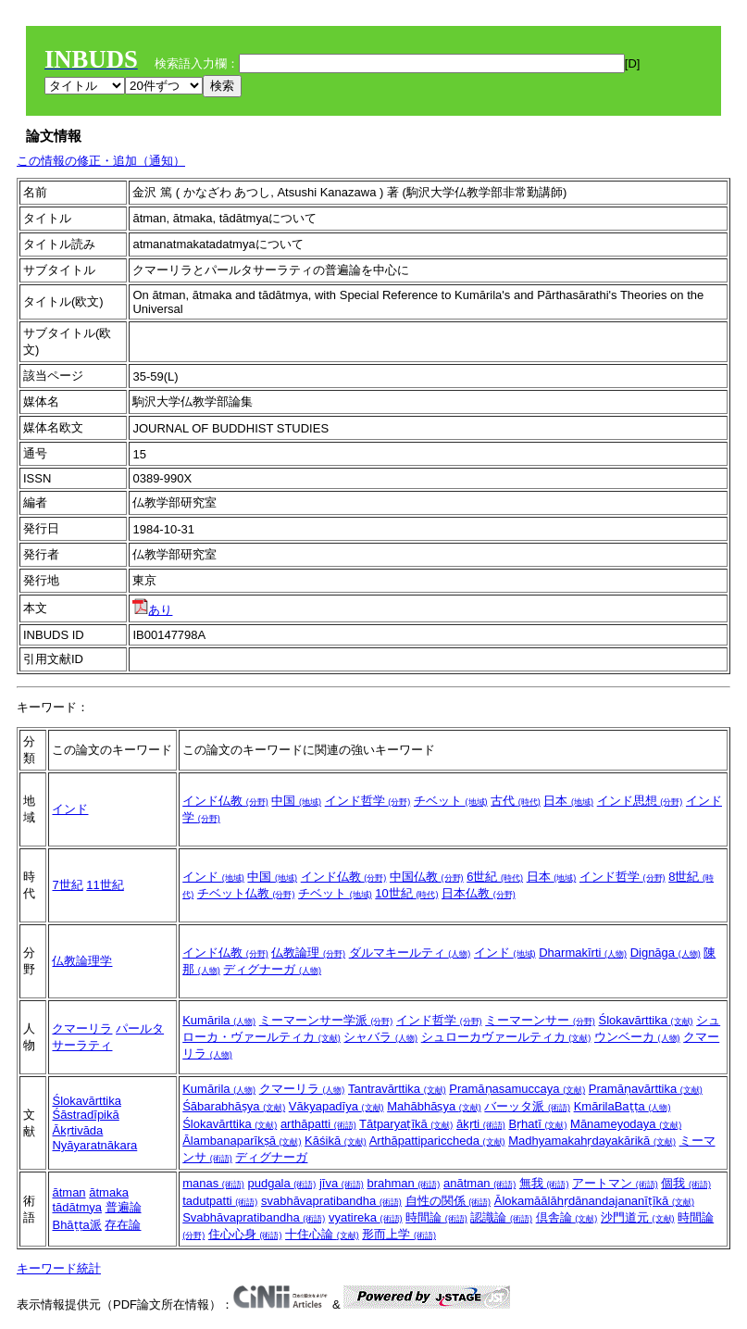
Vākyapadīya (336, 1106)
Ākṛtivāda (77, 1130)
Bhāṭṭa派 (76, 1225)
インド (70, 809)
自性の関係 (448, 1201)
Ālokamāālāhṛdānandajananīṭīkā (594, 1201)
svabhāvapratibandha (331, 1201)
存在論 (123, 1225)
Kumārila (218, 1020)
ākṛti (480, 1124)
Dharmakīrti (583, 952)
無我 (544, 1183)
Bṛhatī (537, 1124)
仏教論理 (308, 952)
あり (152, 610)
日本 (568, 801)
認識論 (501, 1217)
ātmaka (109, 1192)
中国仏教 (427, 877)
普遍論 (124, 1207)
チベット (451, 801)
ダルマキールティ (410, 952)
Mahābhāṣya (434, 1106)
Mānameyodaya (625, 1124)
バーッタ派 (527, 1106)
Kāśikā (336, 1140)
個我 (686, 1183)
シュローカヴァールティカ (506, 1037)
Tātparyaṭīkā (406, 1124)
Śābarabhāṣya (233, 1106)
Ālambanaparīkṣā (241, 1140)
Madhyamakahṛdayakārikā (592, 1140)
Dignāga (665, 952)
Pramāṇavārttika (646, 1089)
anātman (479, 1183)
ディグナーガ (272, 969)
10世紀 (406, 893)
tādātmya (76, 1207)
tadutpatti (219, 1201)
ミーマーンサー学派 (326, 1020)
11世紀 (104, 885)
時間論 (436, 1217)
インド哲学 (368, 801)
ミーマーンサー (540, 1020)
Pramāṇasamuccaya (517, 1089)
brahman (403, 1183)
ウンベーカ (637, 1037)
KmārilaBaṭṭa (622, 1106)
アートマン (615, 1183)
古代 (516, 801)
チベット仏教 (246, 893)
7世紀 (67, 885)
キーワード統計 (59, 1268)
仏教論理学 (82, 961)
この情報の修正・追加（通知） (101, 161)
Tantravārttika (397, 1089)
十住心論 (322, 1234)
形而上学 (399, 1234)
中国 (296, 801)
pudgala (281, 1183)
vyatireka (366, 1217)
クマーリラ (82, 1028)
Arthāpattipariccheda (437, 1140)
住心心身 (245, 1234)
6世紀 (495, 877)
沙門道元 (638, 1217)
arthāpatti (318, 1124)
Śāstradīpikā (85, 1115)
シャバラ (380, 1037)
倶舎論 (567, 1217)
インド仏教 (225, 801)
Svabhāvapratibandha (253, 1217)
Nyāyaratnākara (94, 1145)
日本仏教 (479, 893)
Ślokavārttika (646, 1020)
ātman (68, 1192)
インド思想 (640, 801)
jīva (341, 1183)
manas (213, 1183)
